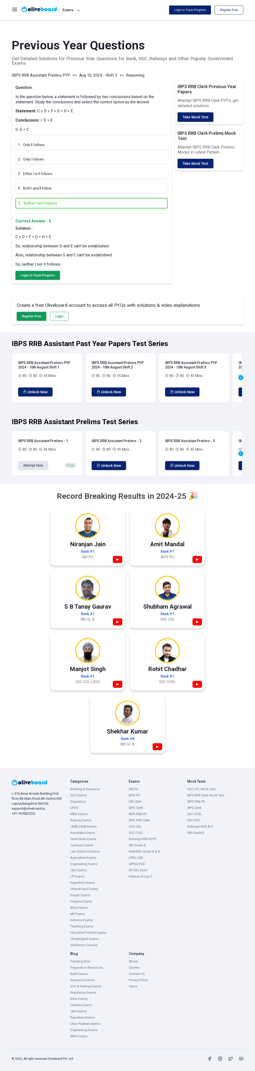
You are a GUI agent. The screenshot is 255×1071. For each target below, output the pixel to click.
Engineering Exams (83, 864)
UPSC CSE (136, 858)
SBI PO (133, 789)
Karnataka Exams (82, 833)
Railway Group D (140, 876)
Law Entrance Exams (85, 851)
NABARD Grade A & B (144, 851)
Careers (134, 967)
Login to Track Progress (190, 10)
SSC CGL (135, 826)
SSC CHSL (136, 833)
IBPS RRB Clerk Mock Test (205, 795)
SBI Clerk (135, 801)
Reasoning (135, 75)
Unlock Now (35, 392)
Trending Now (80, 961)
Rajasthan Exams (82, 883)
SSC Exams (78, 795)
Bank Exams (79, 974)
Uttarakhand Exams (84, 889)
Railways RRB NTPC (143, 839)
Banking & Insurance (85, 789)
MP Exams (77, 914)
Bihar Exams (79, 907)
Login (59, 316)
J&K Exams (78, 870)
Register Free (229, 10)
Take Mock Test (195, 117)
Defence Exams (81, 920)
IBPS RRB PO (138, 814)
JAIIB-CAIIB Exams (83, 826)
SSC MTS (193, 820)
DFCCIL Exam (138, 870)
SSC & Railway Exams (85, 986)
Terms (133, 986)
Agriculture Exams (83, 858)
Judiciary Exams (81, 845)
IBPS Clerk (136, 808)
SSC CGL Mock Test (201, 789)
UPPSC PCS (137, 864)
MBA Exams (78, 814)
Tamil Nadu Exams (83, 839)
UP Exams (77, 876)
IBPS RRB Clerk (139, 820)
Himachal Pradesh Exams (88, 932)
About (133, 961)
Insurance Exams (82, 980)
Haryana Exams (81, 901)
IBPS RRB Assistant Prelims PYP (41, 75)
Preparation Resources (86, 967)
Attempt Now (33, 465)
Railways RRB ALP (200, 826)
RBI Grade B (137, 845)
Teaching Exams (81, 926)
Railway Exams (80, 820)
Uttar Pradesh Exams (85, 1024)
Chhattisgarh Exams (84, 939)
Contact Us (137, 974)
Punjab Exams (80, 895)
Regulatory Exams (83, 992)
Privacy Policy (138, 980)
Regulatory (78, 801)
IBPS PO (134, 795)
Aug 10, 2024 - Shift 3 (98, 75)
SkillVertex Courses (84, 945)
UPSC (74, 808)
